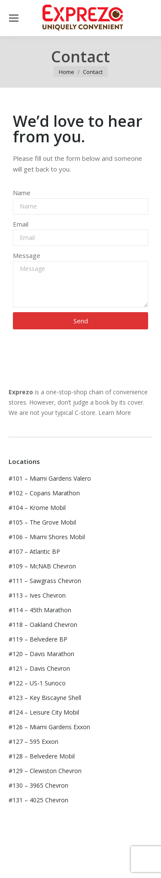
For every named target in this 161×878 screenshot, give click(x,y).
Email (20, 224)
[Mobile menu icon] (14, 18)
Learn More (114, 412)
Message (26, 255)
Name (21, 192)
